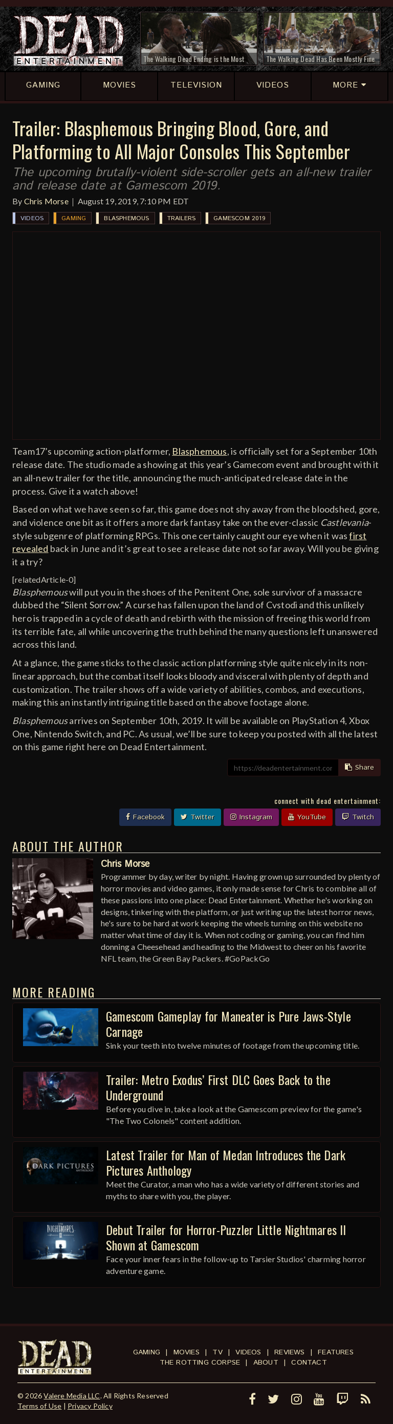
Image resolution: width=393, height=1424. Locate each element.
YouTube (307, 817)
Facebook (145, 817)
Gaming (73, 218)
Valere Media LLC (71, 1395)
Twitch (358, 817)
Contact (308, 1362)
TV (217, 1352)
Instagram (251, 817)
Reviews (289, 1352)
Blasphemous (126, 218)
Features (336, 1352)
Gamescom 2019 (239, 218)
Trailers (181, 218)
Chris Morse (46, 201)
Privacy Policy (90, 1405)
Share (359, 767)
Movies (186, 1352)
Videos (31, 218)
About (265, 1362)
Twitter (197, 817)
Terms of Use (39, 1405)
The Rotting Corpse (200, 1362)
